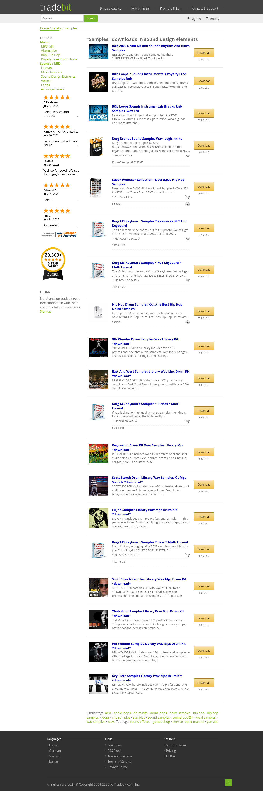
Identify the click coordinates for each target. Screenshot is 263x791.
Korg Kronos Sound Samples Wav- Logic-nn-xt (147, 138)
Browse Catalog (111, 8)
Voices (45, 81)
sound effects (140, 721)
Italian (53, 761)
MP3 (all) (47, 46)
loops (105, 717)
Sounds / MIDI (50, 63)
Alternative (49, 51)
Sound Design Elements (58, 76)
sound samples (159, 717)
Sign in (196, 19)
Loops (45, 85)
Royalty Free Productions (59, 59)
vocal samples (205, 717)
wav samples (96, 721)
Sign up (45, 311)
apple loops (122, 713)
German (55, 751)
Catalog (56, 28)
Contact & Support (205, 8)
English (54, 745)
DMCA (170, 756)
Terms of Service (120, 761)
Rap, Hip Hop (50, 55)
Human (46, 68)
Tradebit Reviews (120, 756)
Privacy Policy (117, 767)
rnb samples (121, 717)
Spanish (55, 756)
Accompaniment (53, 89)
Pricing (171, 751)
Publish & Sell (140, 8)
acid (108, 713)
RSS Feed (114, 751)
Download (204, 53)
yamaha (212, 721)
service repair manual (188, 721)
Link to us (115, 745)
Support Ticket (176, 745)
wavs (111, 721)
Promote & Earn (171, 8)
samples (71, 28)
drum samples (179, 713)
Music (44, 42)
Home (44, 28)
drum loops (158, 713)
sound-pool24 (183, 717)
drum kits (140, 713)
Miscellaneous (51, 72)
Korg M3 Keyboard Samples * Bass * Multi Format (150, 542)
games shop (161, 721)
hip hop (198, 713)
